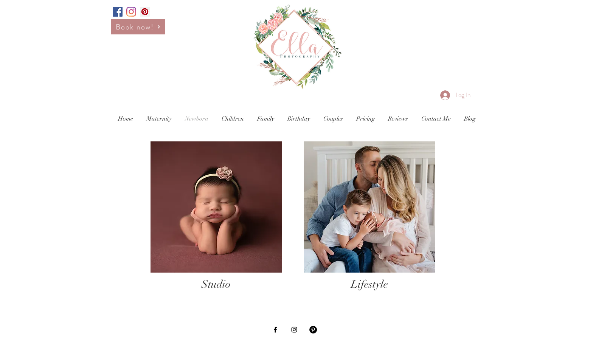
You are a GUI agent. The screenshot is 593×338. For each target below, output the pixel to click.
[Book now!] (138, 26)
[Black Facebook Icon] (275, 329)
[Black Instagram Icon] (294, 329)
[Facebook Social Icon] (118, 12)
